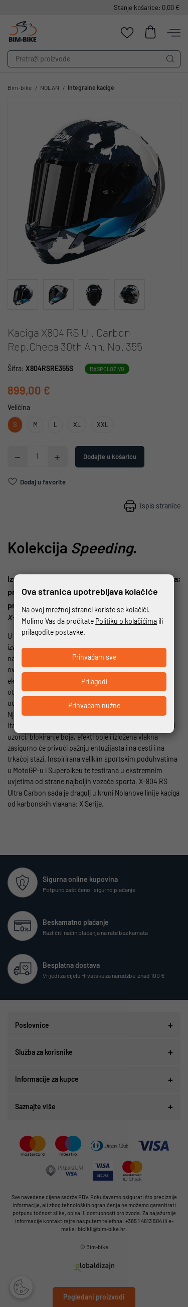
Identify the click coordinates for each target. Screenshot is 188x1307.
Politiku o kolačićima (126, 621)
